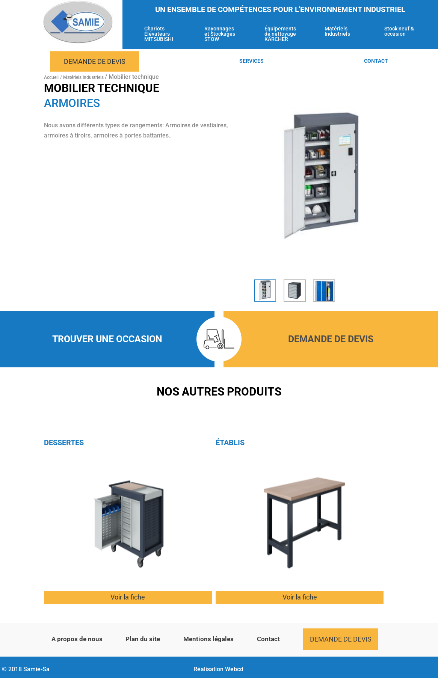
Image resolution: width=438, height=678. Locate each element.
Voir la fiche (127, 597)
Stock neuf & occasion (399, 31)
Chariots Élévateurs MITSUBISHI (158, 34)
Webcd (234, 669)
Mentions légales (208, 639)
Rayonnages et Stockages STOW (219, 34)
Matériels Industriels (337, 31)
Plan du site (142, 639)
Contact (376, 61)
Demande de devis (94, 61)
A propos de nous (77, 639)
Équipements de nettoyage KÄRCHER (280, 34)
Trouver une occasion (107, 339)
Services (251, 61)
